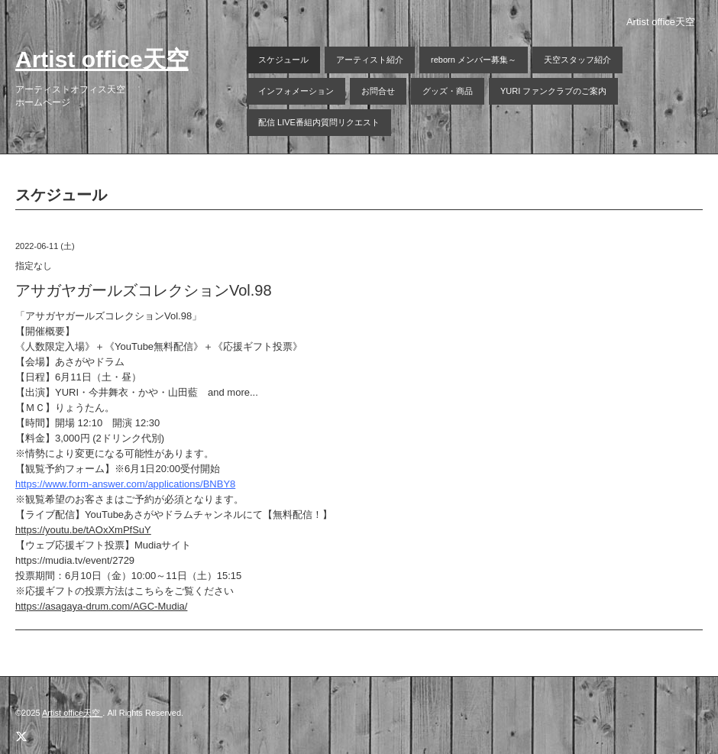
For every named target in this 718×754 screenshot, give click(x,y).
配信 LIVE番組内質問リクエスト (319, 122)
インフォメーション (296, 90)
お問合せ (378, 90)
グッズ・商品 (447, 90)
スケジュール (283, 59)
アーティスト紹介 (369, 59)
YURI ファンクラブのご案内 (553, 90)
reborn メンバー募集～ (473, 59)
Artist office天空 (102, 59)
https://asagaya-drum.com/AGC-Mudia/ (101, 606)
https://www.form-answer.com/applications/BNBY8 (125, 484)
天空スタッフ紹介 (577, 59)
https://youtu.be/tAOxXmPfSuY (83, 530)
